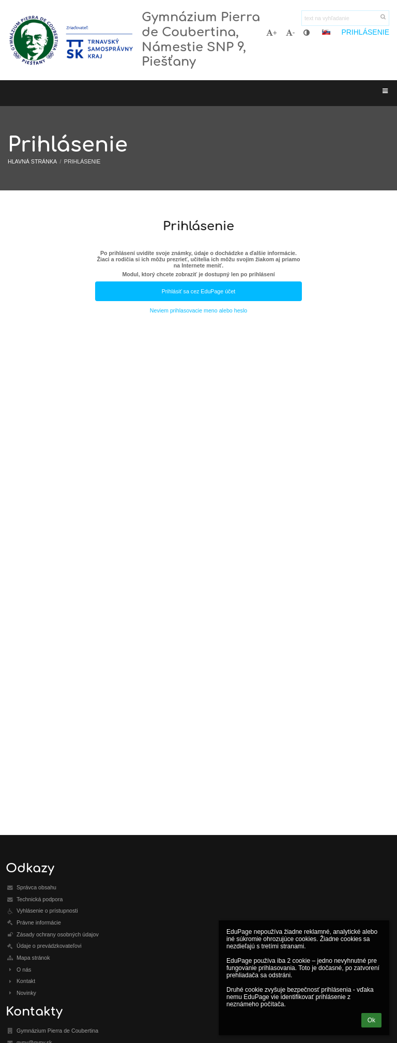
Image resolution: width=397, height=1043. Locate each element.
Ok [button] (371, 1020)
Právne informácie (39, 922)
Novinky (26, 993)
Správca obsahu (36, 887)
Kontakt (26, 981)
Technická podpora (40, 899)
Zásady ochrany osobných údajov (58, 934)
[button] (326, 32)
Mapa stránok (33, 958)
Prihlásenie (365, 32)
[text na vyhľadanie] (345, 18)
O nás (24, 969)
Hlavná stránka (32, 161)
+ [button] (271, 32)
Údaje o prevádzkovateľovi (49, 946)
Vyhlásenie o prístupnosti (47, 910)
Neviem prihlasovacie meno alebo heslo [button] (198, 310)
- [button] (290, 32)
